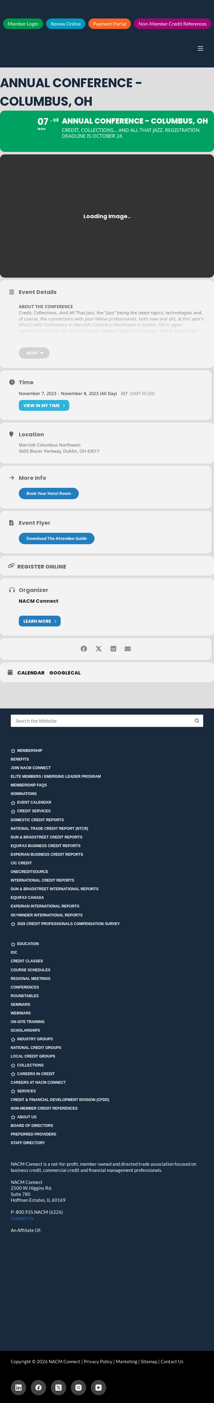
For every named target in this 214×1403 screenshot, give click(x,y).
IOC (14, 953)
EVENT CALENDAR (31, 803)
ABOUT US (24, 1117)
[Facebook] (38, 1387)
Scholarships (25, 1030)
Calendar (31, 675)
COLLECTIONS (27, 1065)
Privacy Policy (98, 1361)
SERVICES (23, 1091)
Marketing (126, 1361)
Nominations (24, 794)
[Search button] (197, 721)
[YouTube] (98, 1387)
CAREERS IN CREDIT (33, 1074)
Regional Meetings (30, 979)
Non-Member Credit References (173, 24)
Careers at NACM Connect (38, 1082)
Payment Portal (109, 24)
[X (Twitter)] (58, 1387)
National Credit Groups (36, 1048)
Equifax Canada (27, 898)
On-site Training (28, 1022)
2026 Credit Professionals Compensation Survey (65, 924)
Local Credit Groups (33, 1056)
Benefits (20, 759)
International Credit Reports (42, 880)
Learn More (39, 623)
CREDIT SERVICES (30, 811)
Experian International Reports (45, 906)
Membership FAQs (29, 785)
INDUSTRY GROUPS (32, 1039)
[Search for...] (101, 721)
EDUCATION (25, 944)
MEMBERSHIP (26, 750)
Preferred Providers (33, 1134)
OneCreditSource (29, 872)
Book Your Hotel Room (48, 495)
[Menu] (200, 48)
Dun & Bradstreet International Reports (55, 889)
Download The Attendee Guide (56, 540)
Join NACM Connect (31, 768)
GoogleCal (65, 675)
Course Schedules (30, 970)
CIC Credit (21, 863)
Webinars (21, 1013)
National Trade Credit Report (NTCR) (49, 828)
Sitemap (149, 1361)
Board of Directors (32, 1126)
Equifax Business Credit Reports (46, 846)
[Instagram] (78, 1387)
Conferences (25, 987)
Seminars (20, 1004)
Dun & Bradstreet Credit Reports (47, 837)
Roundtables (25, 996)
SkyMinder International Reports (47, 915)
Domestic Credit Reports (37, 820)
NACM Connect (39, 603)
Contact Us (22, 1218)
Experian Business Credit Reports (47, 854)
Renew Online (66, 24)
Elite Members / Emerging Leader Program (56, 776)
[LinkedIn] (18, 1387)
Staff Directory (28, 1143)
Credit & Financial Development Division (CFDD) (60, 1100)
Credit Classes (27, 961)
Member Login (23, 24)
